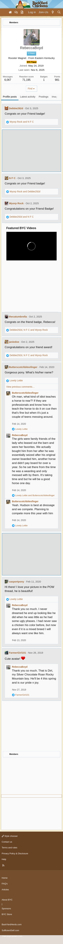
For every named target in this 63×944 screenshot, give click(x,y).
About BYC (7, 899)
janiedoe (14, 341)
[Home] (10, 12)
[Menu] (4, 12)
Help (4, 859)
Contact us (7, 842)
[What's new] (53, 12)
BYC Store (7, 914)
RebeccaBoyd (20, 435)
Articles (5, 889)
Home (5, 878)
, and (29, 329)
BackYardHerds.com (12, 924)
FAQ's (5, 883)
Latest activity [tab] (27, 96)
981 (57, 79)
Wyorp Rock (16, 203)
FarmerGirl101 (17, 652)
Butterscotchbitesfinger (23, 367)
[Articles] (22, 12)
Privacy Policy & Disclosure (15, 853)
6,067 (7, 79)
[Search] (59, 12)
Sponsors (6, 908)
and (22, 121)
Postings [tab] (43, 96)
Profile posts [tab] (10, 96)
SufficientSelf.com (10, 930)
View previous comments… (20, 386)
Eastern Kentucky (45, 58)
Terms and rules (9, 847)
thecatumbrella (18, 316)
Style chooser (10, 836)
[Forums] (16, 12)
